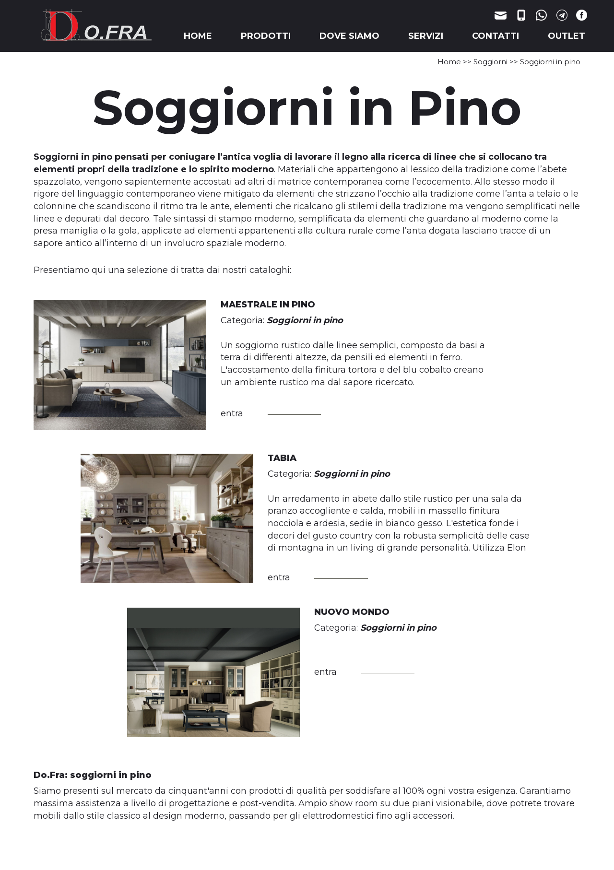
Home (449, 61)
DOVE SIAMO (349, 36)
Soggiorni (490, 61)
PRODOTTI (266, 36)
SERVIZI (425, 36)
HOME (198, 36)
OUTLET (566, 36)
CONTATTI (495, 36)
